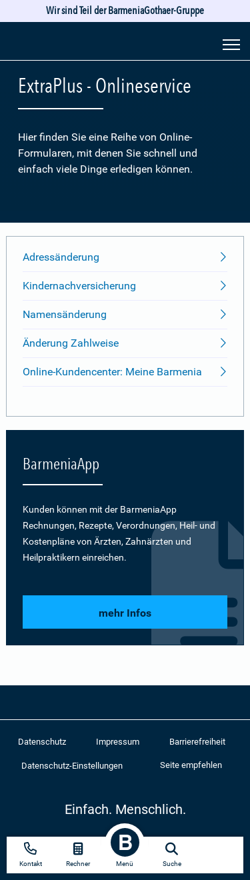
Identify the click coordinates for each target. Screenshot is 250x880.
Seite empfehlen (191, 765)
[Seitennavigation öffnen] (231, 43)
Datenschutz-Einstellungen (72, 766)
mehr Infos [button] (125, 613)
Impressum (117, 742)
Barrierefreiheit (197, 742)
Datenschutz (42, 742)
